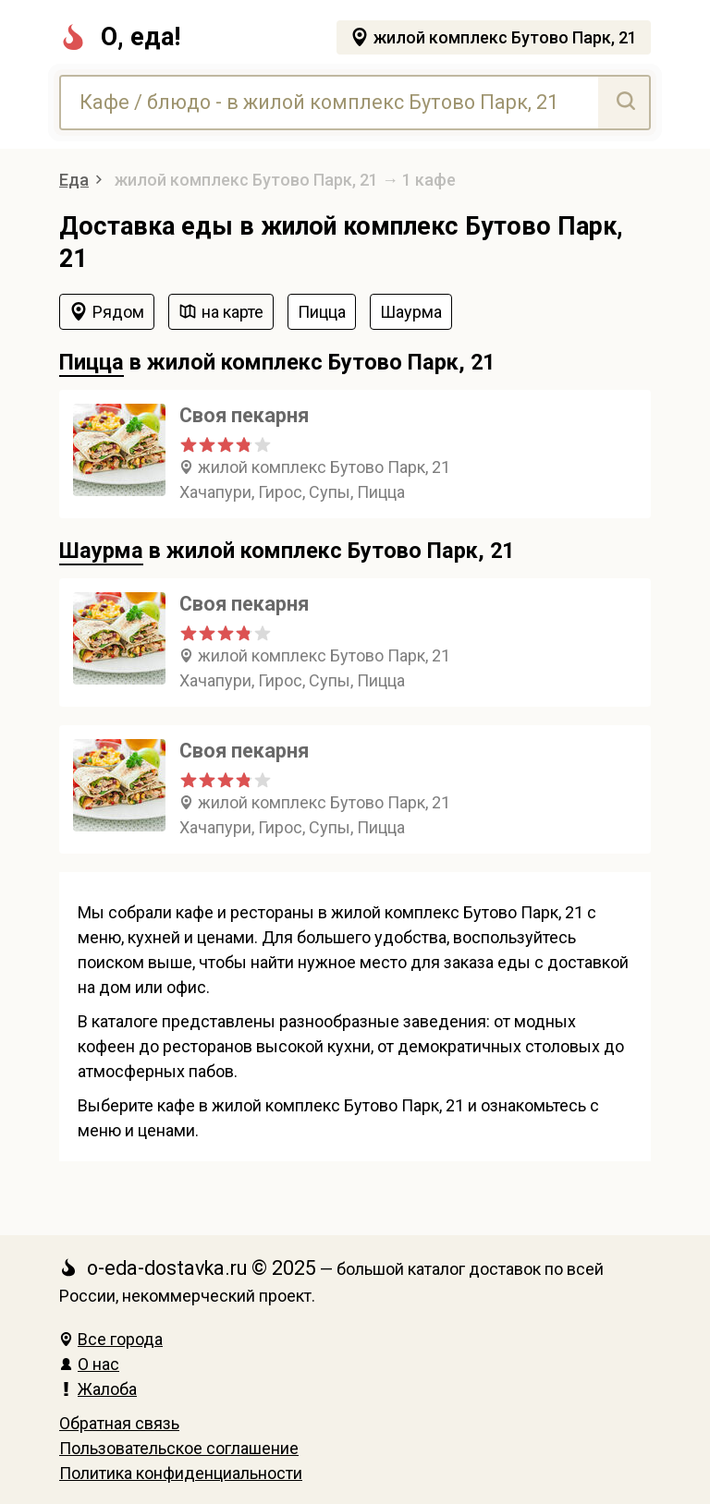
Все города (111, 1339)
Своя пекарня (244, 415)
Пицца (91, 362)
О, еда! (119, 37)
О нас (89, 1364)
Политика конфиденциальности (180, 1473)
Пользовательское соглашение (179, 1448)
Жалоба (98, 1389)
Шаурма (101, 551)
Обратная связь (119, 1423)
